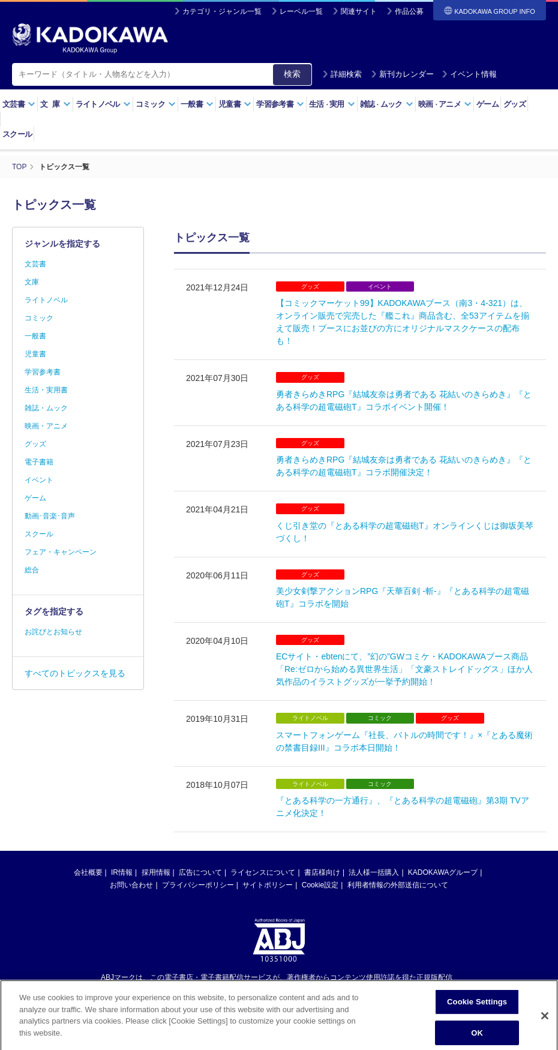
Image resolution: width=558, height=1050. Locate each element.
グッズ (514, 104)
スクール (17, 134)
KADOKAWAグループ (443, 872)
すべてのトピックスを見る (75, 673)
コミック (156, 104)
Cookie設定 (320, 885)
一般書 (197, 104)
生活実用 (332, 104)
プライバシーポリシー (198, 885)
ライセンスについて (262, 872)
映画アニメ (445, 104)
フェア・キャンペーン (61, 552)
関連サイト (359, 11)
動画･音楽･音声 (50, 516)
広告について (200, 872)
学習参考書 (280, 104)
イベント (39, 480)
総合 (32, 570)
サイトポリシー (267, 885)
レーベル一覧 (301, 11)
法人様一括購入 (374, 872)
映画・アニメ (46, 426)
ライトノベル (103, 104)
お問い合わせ (131, 885)
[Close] (545, 1023)
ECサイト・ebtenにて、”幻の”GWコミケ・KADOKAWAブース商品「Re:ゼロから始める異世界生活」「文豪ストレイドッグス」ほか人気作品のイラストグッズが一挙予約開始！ (404, 669)
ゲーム (487, 104)
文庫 (32, 282)
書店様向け (322, 872)
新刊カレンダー (402, 74)
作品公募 (409, 11)
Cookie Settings (477, 1008)
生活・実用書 (46, 390)
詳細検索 (342, 74)
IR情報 (122, 872)
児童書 (234, 104)
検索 (292, 74)
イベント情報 (469, 74)
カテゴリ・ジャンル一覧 (222, 11)
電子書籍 (39, 462)
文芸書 (18, 104)
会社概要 (88, 872)
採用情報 (156, 872)
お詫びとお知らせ (53, 632)
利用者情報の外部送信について (397, 885)
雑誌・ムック (46, 408)
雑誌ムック (386, 104)
